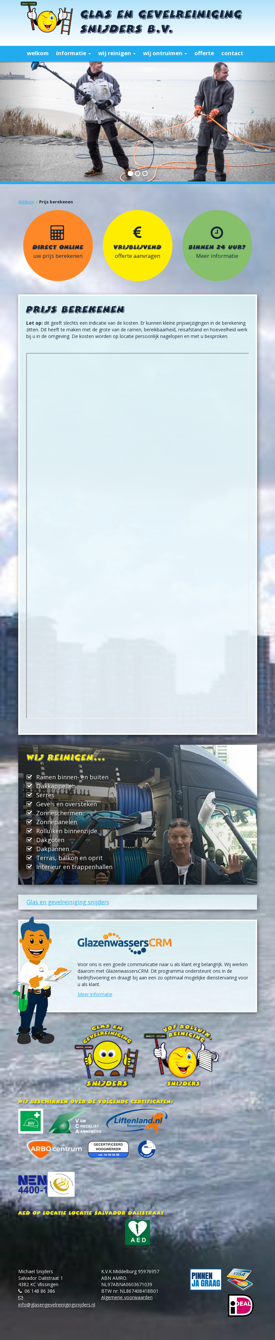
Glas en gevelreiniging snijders (68, 902)
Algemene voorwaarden (127, 1297)
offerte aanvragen (137, 256)
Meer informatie (95, 994)
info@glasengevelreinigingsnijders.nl (56, 1304)
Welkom (26, 202)
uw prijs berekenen (58, 256)
